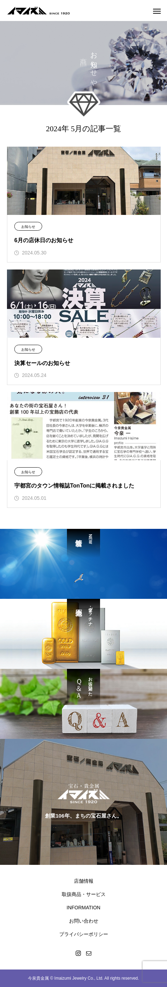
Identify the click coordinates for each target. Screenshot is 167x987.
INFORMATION (83, 907)
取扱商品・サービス (84, 894)
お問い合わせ (83, 921)
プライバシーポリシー (83, 934)
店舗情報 (83, 881)
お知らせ (28, 227)
